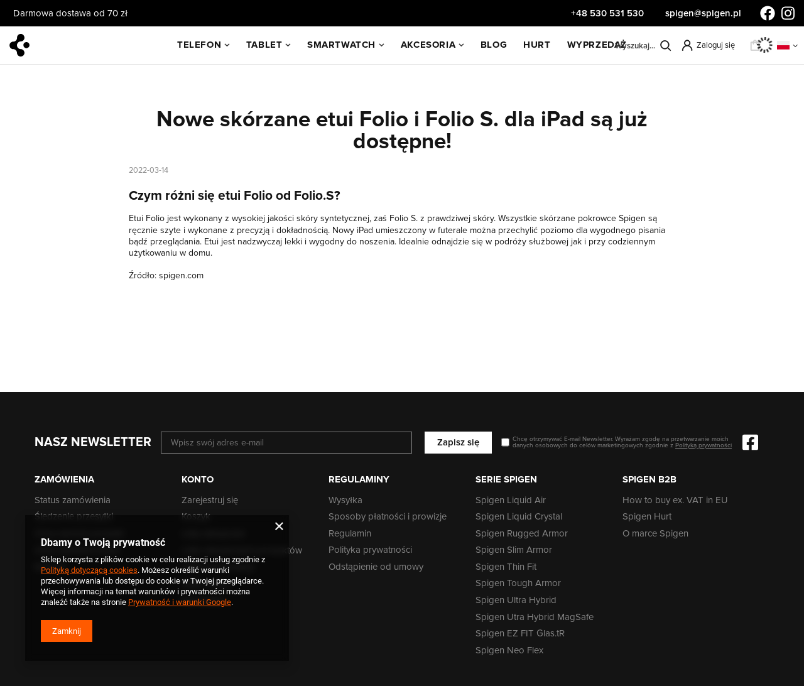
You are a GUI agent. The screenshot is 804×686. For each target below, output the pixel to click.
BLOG (494, 44)
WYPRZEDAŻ (597, 44)
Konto (198, 479)
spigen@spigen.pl (703, 13)
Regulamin (350, 534)
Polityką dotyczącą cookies (89, 570)
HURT (536, 44)
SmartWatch (341, 44)
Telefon (199, 44)
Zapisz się (458, 442)
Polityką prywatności (703, 445)
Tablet (264, 44)
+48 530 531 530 (608, 13)
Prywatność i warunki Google (179, 602)
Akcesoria (428, 44)
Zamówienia (64, 479)
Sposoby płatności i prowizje (388, 517)
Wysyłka (345, 501)
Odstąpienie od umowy (376, 567)
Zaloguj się (716, 45)
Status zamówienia (73, 501)
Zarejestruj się (210, 501)
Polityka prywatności (370, 550)
